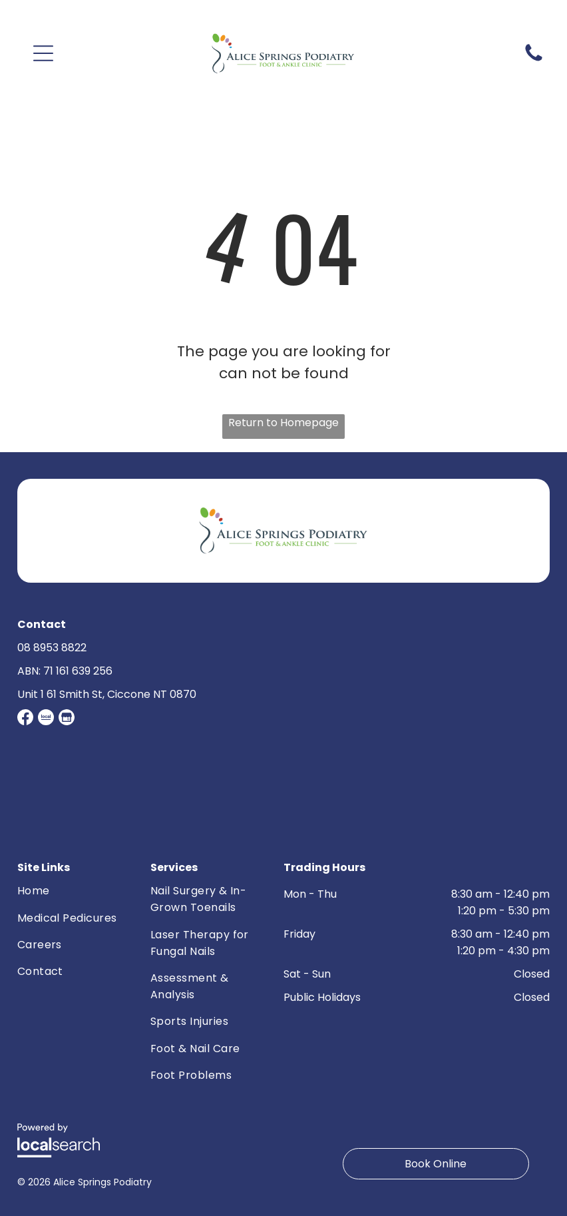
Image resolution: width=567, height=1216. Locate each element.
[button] (43, 53)
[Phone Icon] (533, 60)
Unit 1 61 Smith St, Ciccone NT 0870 (106, 694)
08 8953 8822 (52, 647)
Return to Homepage (283, 422)
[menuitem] (70, 892)
